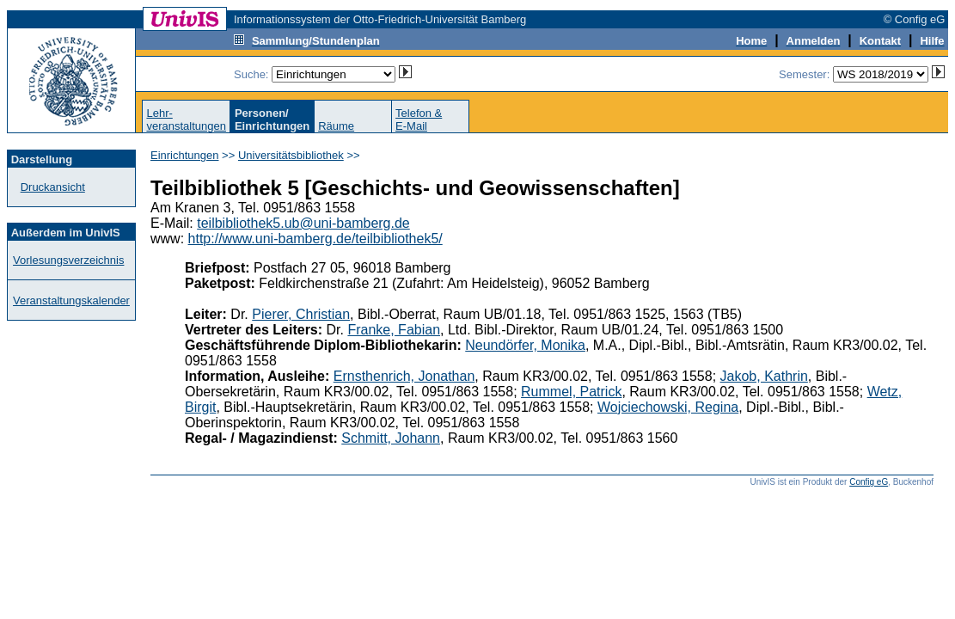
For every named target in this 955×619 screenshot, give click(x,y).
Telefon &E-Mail (418, 119)
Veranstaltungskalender (71, 300)
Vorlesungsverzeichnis (68, 260)
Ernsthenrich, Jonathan (404, 376)
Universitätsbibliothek (291, 155)
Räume (336, 126)
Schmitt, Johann (390, 438)
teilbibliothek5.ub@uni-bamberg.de (303, 223)
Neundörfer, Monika (525, 345)
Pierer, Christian (301, 314)
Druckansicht (53, 187)
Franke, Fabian (393, 329)
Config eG (868, 482)
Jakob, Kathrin (764, 376)
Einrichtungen (184, 155)
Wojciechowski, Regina (667, 407)
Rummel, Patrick (571, 391)
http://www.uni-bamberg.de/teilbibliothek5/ (315, 238)
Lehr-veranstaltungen (186, 119)
